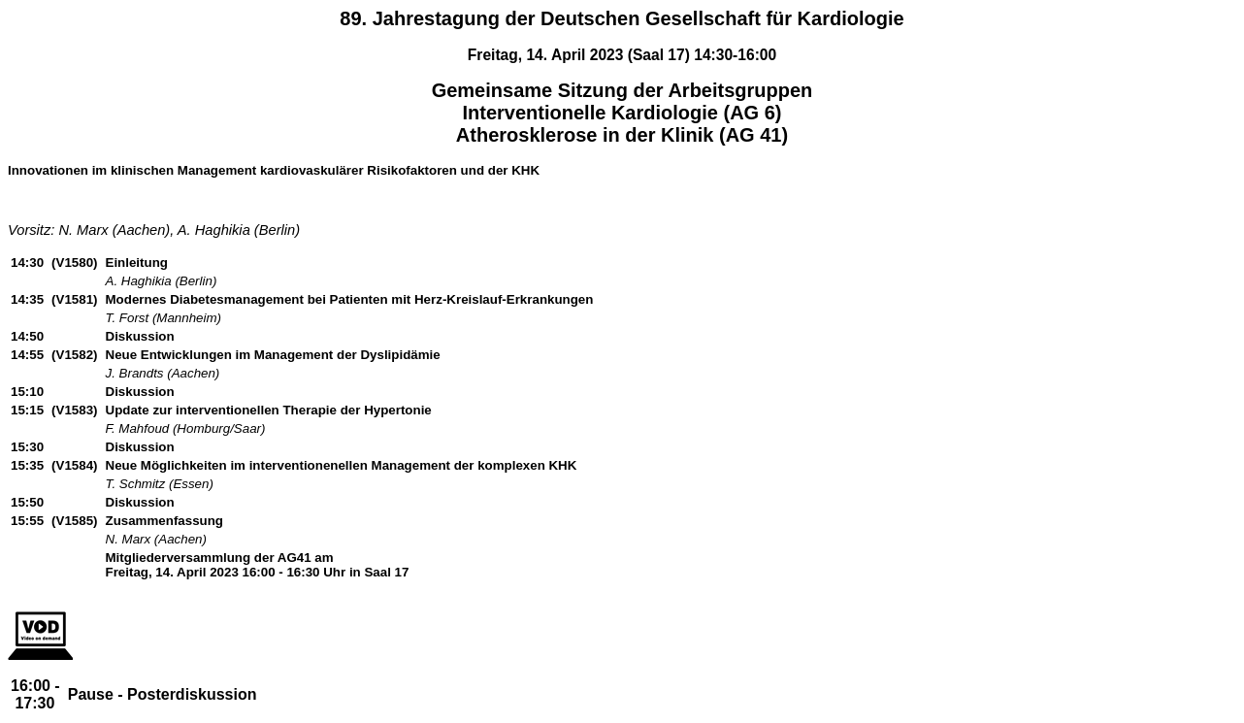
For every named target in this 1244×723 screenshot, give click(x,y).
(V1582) (74, 354)
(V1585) (74, 520)
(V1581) (74, 299)
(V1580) (74, 262)
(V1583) (74, 410)
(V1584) (74, 465)
